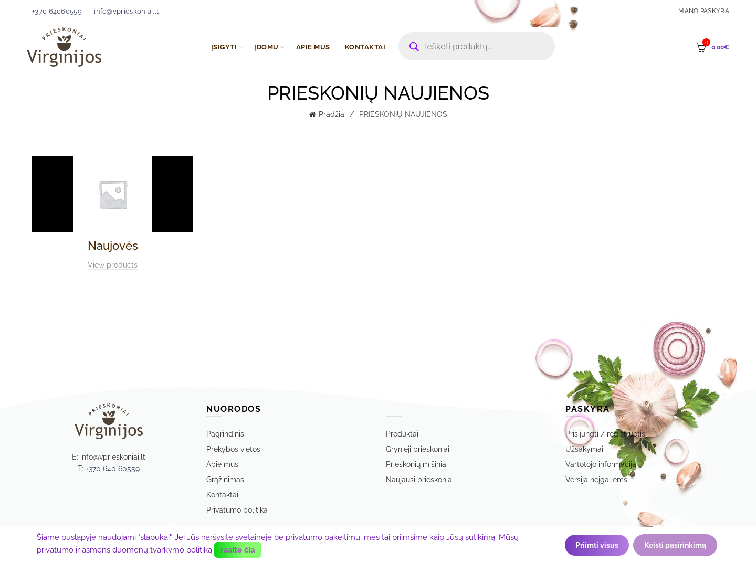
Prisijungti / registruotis (605, 434)
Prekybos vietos (233, 449)
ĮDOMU (266, 47)
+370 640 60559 (113, 468)
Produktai (402, 434)
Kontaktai (222, 495)
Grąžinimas (225, 479)
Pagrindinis (225, 434)
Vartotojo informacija (600, 464)
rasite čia (237, 549)
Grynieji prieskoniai (417, 449)
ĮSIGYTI (224, 47)
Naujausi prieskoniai (420, 479)
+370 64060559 (57, 11)
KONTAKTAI (365, 47)
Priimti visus (596, 545)
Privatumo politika (237, 510)
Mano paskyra (703, 11)
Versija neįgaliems (596, 479)
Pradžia (331, 114)
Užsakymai (584, 449)
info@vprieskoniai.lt (126, 11)
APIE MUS (313, 47)
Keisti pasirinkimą (675, 545)
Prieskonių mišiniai (417, 464)
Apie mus (222, 464)
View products (113, 265)
